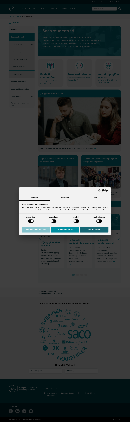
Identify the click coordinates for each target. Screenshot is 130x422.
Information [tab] (65, 197)
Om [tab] (95, 197)
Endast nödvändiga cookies (36, 229)
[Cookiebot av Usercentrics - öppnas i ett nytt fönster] (99, 190)
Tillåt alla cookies (94, 229)
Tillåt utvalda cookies (65, 229)
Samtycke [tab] (34, 197)
